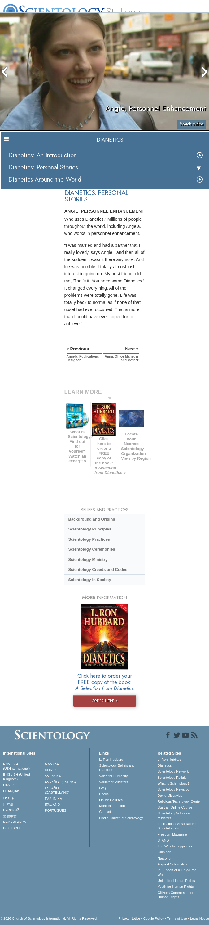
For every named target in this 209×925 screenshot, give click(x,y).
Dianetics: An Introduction (42, 155)
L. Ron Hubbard (111, 759)
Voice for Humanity (113, 776)
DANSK (9, 785)
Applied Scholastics (172, 864)
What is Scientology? (173, 783)
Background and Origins (91, 519)
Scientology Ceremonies (91, 549)
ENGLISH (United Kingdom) (16, 777)
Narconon (165, 858)
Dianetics (165, 765)
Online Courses (111, 800)
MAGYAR (52, 764)
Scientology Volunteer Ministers (174, 815)
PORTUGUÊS (55, 810)
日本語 (8, 804)
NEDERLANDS (14, 822)
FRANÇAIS (11, 791)
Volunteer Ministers (113, 782)
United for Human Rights (176, 880)
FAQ (102, 788)
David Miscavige (170, 795)
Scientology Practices (89, 539)
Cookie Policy (153, 918)
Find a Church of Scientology (121, 818)
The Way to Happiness (175, 846)
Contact (105, 812)
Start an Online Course (175, 807)
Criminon (164, 852)
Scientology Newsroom (175, 789)
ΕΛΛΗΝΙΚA (53, 799)
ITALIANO (52, 804)
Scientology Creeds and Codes (97, 569)
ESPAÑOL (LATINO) (60, 782)
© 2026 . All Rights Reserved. (49, 918)
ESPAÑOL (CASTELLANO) (57, 790)
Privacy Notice (129, 918)
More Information (112, 806)
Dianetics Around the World (44, 179)
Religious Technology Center (179, 801)
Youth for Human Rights (176, 886)
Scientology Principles (89, 529)
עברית (9, 797)
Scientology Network (173, 771)
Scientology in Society (89, 579)
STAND (163, 840)
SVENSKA (53, 776)
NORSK (51, 770)
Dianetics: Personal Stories (43, 167)
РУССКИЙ (11, 810)
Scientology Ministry (87, 559)
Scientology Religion (173, 777)
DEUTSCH (11, 828)
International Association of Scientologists (178, 826)
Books (104, 794)
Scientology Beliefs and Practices (116, 768)
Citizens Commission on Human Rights (176, 895)
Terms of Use (177, 918)
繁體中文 (10, 816)
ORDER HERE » (105, 701)
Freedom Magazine (172, 834)
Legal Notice (199, 918)
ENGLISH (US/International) (16, 766)
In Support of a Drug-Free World (177, 872)
